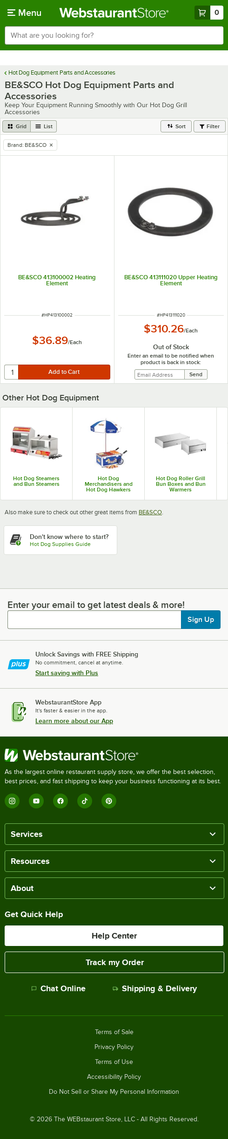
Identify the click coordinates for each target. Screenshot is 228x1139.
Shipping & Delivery (155, 988)
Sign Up (201, 619)
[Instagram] (12, 801)
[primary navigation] (24, 13)
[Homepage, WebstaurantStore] (114, 12)
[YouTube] (36, 801)
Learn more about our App (74, 721)
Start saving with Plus (66, 672)
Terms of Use (114, 1062)
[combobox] (114, 35)
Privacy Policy (114, 1047)
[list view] (44, 126)
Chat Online (58, 988)
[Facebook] (60, 801)
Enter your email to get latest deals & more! (96, 604)
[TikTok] (84, 801)
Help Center (114, 935)
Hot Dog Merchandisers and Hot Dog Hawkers (109, 484)
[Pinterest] (108, 801)
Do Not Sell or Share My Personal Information (114, 1092)
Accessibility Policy (114, 1077)
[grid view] (16, 126)
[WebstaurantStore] (114, 755)
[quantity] (12, 372)
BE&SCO (150, 512)
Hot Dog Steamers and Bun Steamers (36, 481)
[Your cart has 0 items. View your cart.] (208, 13)
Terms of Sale (114, 1032)
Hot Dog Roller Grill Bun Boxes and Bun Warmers (181, 484)
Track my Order (115, 962)
